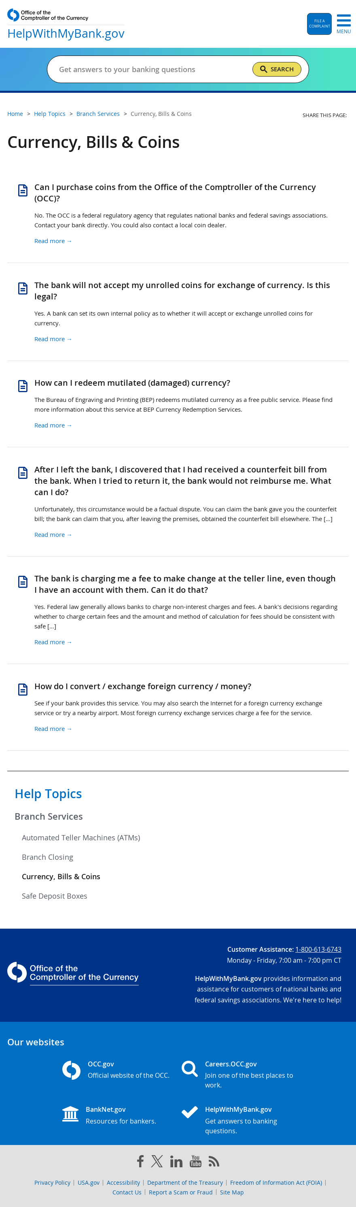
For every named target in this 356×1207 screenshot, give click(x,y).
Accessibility (123, 1182)
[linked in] (176, 1163)
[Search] (276, 69)
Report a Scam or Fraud (181, 1192)
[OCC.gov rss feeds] (214, 1163)
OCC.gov (101, 1064)
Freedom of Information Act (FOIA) (276, 1182)
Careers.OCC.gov (231, 1064)
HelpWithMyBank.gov (238, 1109)
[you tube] (195, 1163)
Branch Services (49, 816)
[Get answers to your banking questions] (145, 69)
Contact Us (127, 1192)
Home (15, 113)
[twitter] (157, 1163)
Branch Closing (47, 857)
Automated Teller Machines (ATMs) (81, 837)
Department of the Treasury (185, 1182)
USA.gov (89, 1182)
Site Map (232, 1192)
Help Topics (48, 794)
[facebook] (140, 1163)
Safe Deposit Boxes (54, 896)
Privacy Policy (52, 1182)
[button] (319, 24)
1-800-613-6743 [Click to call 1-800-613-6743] (318, 949)
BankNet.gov (106, 1109)
